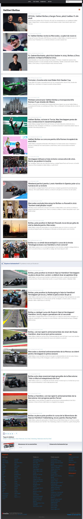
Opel (15, 469)
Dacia (3, 473)
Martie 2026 (72, 469)
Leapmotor (5, 497)
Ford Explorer (54, 459)
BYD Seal (35, 462)
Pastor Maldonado (20, 438)
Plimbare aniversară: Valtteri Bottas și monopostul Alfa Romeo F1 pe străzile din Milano (51, 101)
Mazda (16, 461)
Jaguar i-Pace (54, 480)
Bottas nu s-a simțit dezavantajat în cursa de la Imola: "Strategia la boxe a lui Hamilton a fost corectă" (50, 244)
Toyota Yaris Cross (55, 469)
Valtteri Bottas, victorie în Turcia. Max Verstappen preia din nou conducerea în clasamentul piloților (52, 120)
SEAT (15, 479)
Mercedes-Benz (18, 462)
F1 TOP (39, 13)
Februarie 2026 (72, 470)
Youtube (59, 447)
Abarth (4, 459)
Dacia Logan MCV (55, 509)
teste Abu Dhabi (47, 438)
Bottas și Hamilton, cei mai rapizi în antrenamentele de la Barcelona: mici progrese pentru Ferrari (52, 397)
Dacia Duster (54, 504)
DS (3, 474)
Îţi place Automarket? (11, 263)
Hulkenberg (34, 438)
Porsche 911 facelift (37, 496)
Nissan (16, 467)
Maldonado (40, 438)
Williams (5, 438)
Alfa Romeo (5, 461)
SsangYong (17, 485)
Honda (3, 483)
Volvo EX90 (36, 494)
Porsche (16, 473)
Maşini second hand (74, 457)
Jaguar (4, 488)
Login (54, 1)
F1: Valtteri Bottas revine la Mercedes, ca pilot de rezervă (52, 36)
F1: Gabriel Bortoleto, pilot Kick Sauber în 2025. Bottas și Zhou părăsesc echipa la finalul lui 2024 (54, 56)
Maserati (16, 459)
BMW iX (53, 497)
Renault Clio (36, 466)
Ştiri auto (71, 458)
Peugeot (16, 471)
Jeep (3, 490)
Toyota (16, 491)
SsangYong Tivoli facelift (57, 492)
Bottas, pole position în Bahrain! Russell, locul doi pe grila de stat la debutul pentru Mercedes (53, 224)
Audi (3, 464)
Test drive (71, 460)
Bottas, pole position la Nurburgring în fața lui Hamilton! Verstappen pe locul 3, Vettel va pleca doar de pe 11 (51, 293)
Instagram (55, 447)
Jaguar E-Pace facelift (56, 485)
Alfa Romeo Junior (37, 506)
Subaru (16, 486)
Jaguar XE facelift (55, 487)
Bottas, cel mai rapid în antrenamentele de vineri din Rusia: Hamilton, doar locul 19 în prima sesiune (52, 333)
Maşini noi (5, 454)
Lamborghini (5, 493)
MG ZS (35, 489)
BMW (3, 467)
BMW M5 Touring (37, 474)
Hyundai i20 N (54, 479)
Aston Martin (5, 462)
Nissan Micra (54, 474)
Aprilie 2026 (72, 467)
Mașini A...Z (17, 497)
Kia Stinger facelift (55, 495)
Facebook (51, 447)
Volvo (15, 495)
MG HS (35, 486)
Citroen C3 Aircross (38, 479)
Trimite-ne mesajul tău (74, 514)
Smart (15, 483)
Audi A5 (35, 483)
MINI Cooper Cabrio (38, 481)
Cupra (3, 471)
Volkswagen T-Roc (37, 469)
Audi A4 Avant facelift (56, 494)
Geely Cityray (36, 464)
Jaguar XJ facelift (55, 467)
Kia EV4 (35, 476)
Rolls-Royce (17, 478)
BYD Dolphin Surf (37, 498)
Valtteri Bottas (11, 438)
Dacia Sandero (54, 505)
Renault (16, 476)
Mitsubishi (16, 466)
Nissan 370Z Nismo (56, 461)
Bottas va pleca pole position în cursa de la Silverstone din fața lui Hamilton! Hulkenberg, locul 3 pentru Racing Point (52, 417)
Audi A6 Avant (36, 477)
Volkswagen (17, 493)
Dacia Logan (54, 507)
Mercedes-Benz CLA (38, 461)
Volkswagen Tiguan (38, 459)
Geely (3, 481)
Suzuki (16, 488)
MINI (15, 464)
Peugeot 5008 (36, 484)
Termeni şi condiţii (22, 514)
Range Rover (17, 474)
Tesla (15, 490)
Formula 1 (71, 475)
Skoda (15, 481)
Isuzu (3, 486)
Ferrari (3, 476)
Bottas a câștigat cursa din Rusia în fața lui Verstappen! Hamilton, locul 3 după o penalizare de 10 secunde (51, 313)
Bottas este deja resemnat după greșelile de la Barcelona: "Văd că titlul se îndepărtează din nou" (52, 377)
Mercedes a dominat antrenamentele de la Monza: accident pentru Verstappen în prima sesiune (53, 353)
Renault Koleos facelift (56, 499)
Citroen (4, 469)
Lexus (3, 498)
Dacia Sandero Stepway (57, 465)
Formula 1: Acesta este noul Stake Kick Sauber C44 (49, 80)
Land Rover (5, 495)
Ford (3, 479)
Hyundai (4, 485)
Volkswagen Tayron (38, 488)
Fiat (3, 478)
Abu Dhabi (27, 438)
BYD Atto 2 (36, 467)
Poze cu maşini (72, 462)
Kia (3, 491)
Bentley (4, 466)
